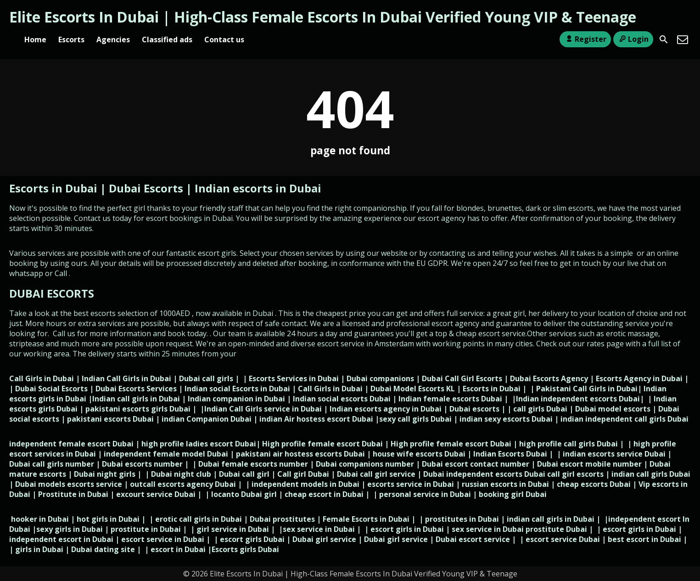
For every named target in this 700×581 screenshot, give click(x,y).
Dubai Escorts (146, 188)
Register (585, 39)
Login (633, 39)
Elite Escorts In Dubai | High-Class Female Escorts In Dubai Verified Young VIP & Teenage (322, 17)
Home (35, 39)
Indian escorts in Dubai (258, 188)
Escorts (71, 39)
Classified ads (167, 39)
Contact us (224, 39)
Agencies (113, 39)
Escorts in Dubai (54, 188)
